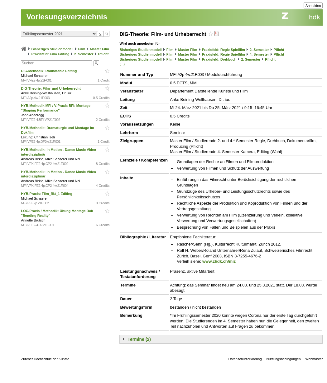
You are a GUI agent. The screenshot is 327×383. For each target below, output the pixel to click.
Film (81, 49)
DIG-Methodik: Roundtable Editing (49, 71)
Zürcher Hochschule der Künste (45, 359)
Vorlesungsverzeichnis (66, 16)
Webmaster (314, 359)
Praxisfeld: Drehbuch (219, 59)
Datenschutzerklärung (245, 359)
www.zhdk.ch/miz (219, 261)
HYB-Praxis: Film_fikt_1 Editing (47, 194)
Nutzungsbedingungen (283, 359)
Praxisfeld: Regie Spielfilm (223, 50)
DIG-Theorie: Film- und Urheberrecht (51, 88)
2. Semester (84, 54)
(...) (122, 64)
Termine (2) (139, 339)
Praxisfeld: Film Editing (50, 54)
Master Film (99, 49)
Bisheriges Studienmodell (52, 49)
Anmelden (313, 5)
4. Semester (259, 54)
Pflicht (103, 54)
